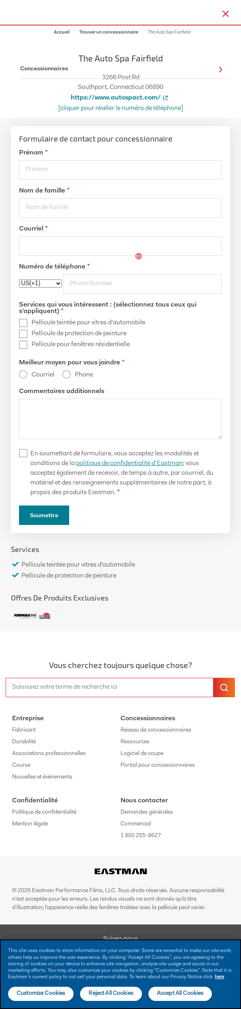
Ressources (135, 742)
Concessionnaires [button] (121, 69)
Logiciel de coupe (141, 754)
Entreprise (28, 718)
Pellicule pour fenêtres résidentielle (81, 344)
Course (21, 765)
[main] (120, 974)
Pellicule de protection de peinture (79, 333)
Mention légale (30, 824)
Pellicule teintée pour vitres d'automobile (88, 322)
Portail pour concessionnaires (157, 765)
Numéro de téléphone (54, 267)
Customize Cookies (41, 993)
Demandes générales (146, 812)
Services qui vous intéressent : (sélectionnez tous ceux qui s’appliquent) (108, 308)
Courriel (33, 229)
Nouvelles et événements (42, 777)
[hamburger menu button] (239, 12)
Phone (84, 375)
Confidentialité (35, 800)
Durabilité (24, 742)
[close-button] (225, 13)
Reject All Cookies (111, 993)
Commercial (135, 824)
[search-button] (224, 687)
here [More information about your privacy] (219, 977)
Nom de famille (44, 191)
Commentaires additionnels (61, 391)
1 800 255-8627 (140, 836)
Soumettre (44, 516)
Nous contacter (144, 800)
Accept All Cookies (180, 993)
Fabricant (24, 730)
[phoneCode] (40, 283)
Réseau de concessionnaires (155, 730)
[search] (110, 687)
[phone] (142, 284)
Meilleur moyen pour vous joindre (72, 363)
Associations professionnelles (49, 754)
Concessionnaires (147, 718)
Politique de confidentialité (44, 812)
